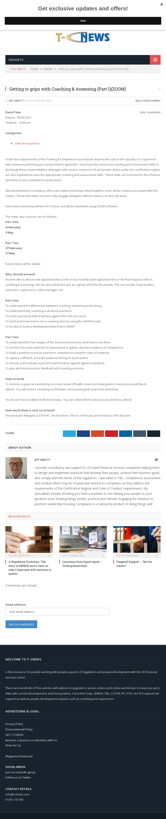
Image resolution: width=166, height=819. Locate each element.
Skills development (148, 100)
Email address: (16, 605)
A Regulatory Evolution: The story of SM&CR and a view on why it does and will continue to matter (29, 568)
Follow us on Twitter (18, 777)
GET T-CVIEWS (14, 735)
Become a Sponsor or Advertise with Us (31, 740)
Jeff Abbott (16, 100)
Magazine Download (18, 756)
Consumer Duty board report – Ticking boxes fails (82, 564)
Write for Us (13, 745)
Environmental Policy (19, 729)
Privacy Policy (14, 724)
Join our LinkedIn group (20, 772)
